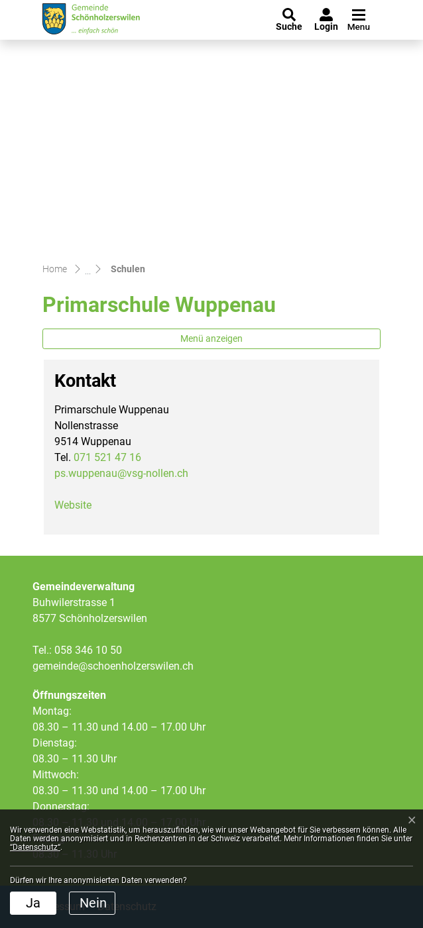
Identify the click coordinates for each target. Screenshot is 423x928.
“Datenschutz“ (35, 847)
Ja (33, 903)
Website (79, 505)
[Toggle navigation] (357, 20)
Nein (93, 903)
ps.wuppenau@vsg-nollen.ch (121, 473)
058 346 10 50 (88, 650)
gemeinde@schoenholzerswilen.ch (113, 666)
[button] (289, 20)
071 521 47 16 (107, 457)
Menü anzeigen (211, 338)
